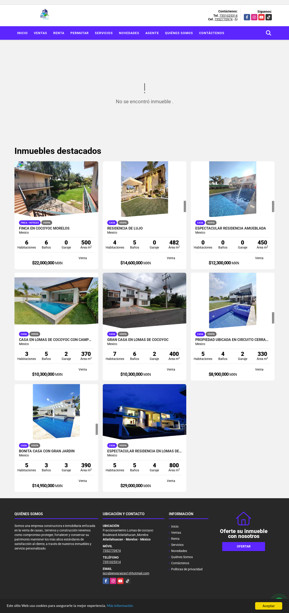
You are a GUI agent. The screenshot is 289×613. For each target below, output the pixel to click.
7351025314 (228, 15)
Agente (152, 33)
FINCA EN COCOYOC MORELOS (44, 228)
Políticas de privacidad (187, 569)
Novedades (129, 33)
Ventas (40, 33)
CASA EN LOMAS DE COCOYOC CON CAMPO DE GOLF (56, 340)
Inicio (22, 33)
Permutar (79, 33)
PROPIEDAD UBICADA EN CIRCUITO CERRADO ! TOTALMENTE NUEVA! (232, 340)
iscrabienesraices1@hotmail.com (126, 573)
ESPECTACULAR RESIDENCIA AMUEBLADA (230, 228)
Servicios (104, 33)
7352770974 (223, 19)
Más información (120, 606)
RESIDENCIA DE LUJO (125, 228)
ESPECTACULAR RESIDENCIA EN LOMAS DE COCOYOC (144, 451)
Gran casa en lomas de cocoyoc (137, 340)
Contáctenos (211, 33)
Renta (58, 33)
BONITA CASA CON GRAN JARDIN (47, 451)
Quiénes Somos (179, 33)
